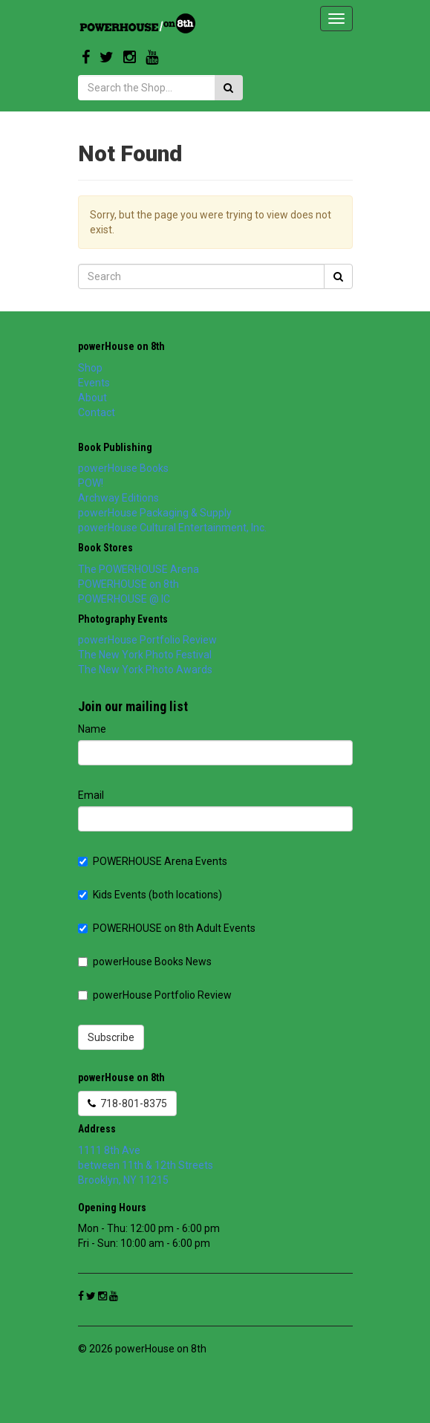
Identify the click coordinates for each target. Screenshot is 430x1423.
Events (94, 383)
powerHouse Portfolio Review (147, 640)
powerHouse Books (123, 468)
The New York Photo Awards (145, 669)
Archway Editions (118, 498)
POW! (90, 483)
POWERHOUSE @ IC (124, 599)
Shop (90, 368)
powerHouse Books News (145, 961)
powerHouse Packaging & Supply (155, 513)
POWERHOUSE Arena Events (152, 861)
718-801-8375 (127, 1103)
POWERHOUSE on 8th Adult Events (166, 928)
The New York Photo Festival (145, 655)
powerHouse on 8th (121, 346)
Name (92, 729)
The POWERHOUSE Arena (138, 569)
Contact (96, 412)
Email (91, 795)
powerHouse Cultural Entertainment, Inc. (172, 528)
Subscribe (111, 1037)
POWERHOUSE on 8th (128, 584)
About (92, 397)
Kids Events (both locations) (150, 895)
